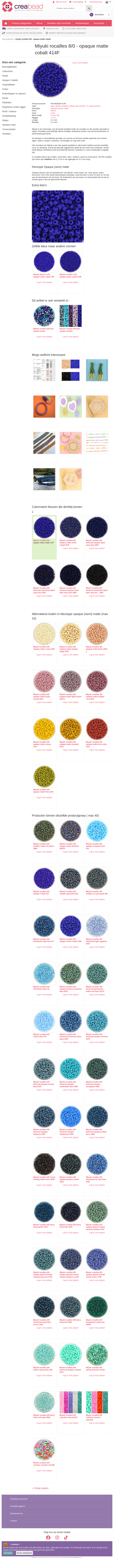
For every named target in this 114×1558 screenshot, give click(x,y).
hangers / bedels (10, 80)
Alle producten (8, 39)
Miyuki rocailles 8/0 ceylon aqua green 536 (42, 1363)
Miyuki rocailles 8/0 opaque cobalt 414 (41, 887)
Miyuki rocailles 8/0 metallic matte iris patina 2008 (43, 840)
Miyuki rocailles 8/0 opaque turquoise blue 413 (93, 840)
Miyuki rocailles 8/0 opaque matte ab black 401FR (68, 840)
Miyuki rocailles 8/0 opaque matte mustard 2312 (68, 738)
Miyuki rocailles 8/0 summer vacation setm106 (92, 1412)
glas (52, 106)
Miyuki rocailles (61, 106)
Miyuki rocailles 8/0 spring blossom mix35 (93, 1363)
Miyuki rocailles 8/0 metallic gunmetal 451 (67, 887)
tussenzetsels (8, 129)
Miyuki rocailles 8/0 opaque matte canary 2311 (42, 738)
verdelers (6, 134)
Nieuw (39, 23)
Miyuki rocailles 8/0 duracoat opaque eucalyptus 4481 (92, 1078)
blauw (53, 110)
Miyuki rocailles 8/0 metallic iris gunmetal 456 (93, 888)
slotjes (5, 120)
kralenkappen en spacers (14, 93)
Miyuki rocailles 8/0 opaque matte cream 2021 (42, 643)
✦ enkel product (93, 106)
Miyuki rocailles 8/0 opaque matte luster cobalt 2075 (66, 537)
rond (53, 113)
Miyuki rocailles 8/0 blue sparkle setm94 (68, 329)
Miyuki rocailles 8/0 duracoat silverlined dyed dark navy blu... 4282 (92, 586)
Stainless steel (9, 125)
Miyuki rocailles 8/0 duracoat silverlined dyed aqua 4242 (66, 1031)
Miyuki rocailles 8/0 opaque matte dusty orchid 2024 (41, 691)
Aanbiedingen (82, 23)
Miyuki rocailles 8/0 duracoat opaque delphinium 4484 (66, 1126)
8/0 (58, 115)
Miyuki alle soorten (78, 106)
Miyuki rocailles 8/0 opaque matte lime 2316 (43, 785)
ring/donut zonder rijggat (13, 107)
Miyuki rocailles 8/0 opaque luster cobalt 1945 (67, 936)
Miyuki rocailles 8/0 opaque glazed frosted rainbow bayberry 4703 (68, 1269)
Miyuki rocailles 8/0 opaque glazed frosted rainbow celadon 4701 (93, 1221)
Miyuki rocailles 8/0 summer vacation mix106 (41, 1459)
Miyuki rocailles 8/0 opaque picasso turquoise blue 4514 (66, 983)
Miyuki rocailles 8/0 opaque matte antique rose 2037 (93, 691)
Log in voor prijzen (80, 63)
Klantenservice (96, 2)
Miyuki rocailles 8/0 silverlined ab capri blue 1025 (94, 1174)
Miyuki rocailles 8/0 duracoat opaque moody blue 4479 (43, 1078)
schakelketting (9, 116)
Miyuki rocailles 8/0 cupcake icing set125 (67, 1411)
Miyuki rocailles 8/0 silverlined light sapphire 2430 (94, 936)
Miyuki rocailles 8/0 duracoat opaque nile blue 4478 (93, 1031)
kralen (5, 89)
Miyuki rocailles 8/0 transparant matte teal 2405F (93, 1316)
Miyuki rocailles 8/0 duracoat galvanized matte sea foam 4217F (93, 983)
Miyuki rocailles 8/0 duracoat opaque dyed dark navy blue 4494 (67, 585)
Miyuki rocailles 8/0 (41, 535)
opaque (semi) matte (59, 108)
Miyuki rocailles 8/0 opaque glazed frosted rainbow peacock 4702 (42, 1269)
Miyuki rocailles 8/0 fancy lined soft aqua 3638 (42, 1412)
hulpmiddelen (8, 84)
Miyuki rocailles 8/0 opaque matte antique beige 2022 (67, 643)
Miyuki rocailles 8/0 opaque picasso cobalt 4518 (68, 1174)
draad (5, 76)
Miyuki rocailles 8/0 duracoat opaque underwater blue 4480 (67, 1078)
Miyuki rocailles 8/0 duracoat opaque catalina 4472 (66, 1364)
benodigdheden (9, 67)
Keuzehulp (99, 23)
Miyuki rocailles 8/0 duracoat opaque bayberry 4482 (41, 1126)
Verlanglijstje (78, 2)
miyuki (5, 98)
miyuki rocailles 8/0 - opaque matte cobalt (32, 39)
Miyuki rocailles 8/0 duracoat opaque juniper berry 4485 (94, 1126)
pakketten (6, 102)
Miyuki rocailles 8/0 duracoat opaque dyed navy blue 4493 (93, 537)
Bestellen (97, 15)
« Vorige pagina (40, 1484)
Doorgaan (8, 1553)
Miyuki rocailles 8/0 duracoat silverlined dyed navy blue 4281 (42, 585)
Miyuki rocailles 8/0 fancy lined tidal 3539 (67, 1220)
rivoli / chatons (9, 111)
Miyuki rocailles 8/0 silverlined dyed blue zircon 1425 (42, 1316)
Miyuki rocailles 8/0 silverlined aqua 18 (41, 982)
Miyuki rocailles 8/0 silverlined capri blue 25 (43, 935)
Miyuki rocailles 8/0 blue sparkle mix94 (43, 329)
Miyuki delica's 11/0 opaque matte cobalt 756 (43, 274)
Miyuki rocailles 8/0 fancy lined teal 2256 (67, 1315)
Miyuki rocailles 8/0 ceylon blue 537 (41, 1030)
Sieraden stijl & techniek (59, 23)
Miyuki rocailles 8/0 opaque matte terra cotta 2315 (94, 738)
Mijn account (60, 2)
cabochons (7, 71)
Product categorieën (22, 23)
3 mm (53, 115)
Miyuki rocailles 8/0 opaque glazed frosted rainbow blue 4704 (93, 1269)
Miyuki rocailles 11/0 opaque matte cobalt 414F (67, 275)
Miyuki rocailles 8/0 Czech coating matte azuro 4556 (42, 1174)
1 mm (53, 117)
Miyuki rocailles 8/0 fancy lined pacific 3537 (43, 1220)
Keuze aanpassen (24, 1553)
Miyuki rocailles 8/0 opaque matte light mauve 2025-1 (66, 691)
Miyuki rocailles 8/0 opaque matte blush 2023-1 (92, 643)
